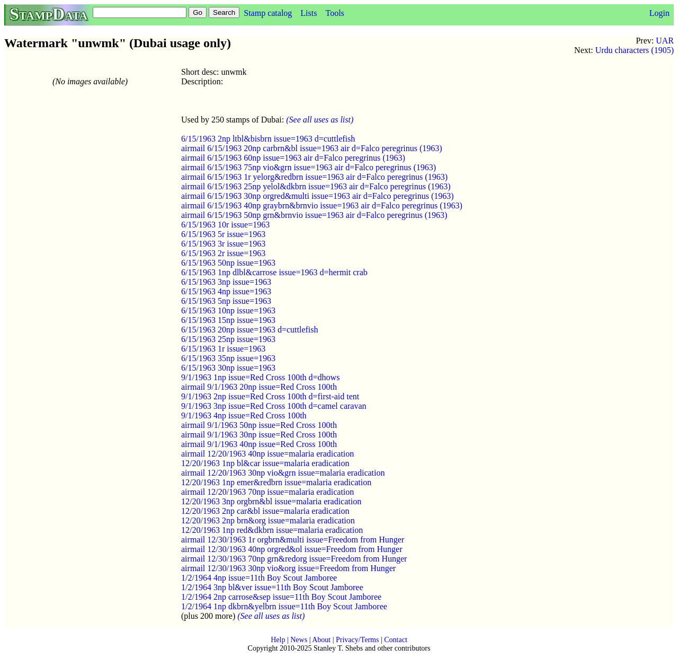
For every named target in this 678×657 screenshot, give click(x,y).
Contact (395, 640)
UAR (665, 40)
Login (659, 12)
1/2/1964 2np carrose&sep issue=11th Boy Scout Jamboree (281, 596)
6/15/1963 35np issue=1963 (228, 358)
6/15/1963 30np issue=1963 (228, 367)
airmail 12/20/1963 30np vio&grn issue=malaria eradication (283, 472)
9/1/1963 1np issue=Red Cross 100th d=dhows (260, 377)
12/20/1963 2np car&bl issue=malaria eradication (265, 510)
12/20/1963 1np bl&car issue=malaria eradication (265, 463)
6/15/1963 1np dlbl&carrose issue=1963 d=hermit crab (274, 272)
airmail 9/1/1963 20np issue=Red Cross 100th (259, 386)
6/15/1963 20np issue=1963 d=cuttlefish (249, 329)
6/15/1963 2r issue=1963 (223, 253)
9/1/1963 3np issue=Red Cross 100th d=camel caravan (274, 405)
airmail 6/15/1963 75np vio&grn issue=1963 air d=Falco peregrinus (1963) (308, 167)
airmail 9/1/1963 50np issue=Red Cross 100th (259, 425)
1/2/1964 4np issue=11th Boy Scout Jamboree (259, 577)
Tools (334, 12)
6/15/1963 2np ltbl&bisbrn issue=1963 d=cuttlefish (268, 138)
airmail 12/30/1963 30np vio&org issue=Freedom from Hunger (288, 568)
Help (278, 640)
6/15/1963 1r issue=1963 (223, 348)
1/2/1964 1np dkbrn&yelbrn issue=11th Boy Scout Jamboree (284, 606)
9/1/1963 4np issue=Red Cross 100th (244, 415)
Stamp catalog (268, 12)
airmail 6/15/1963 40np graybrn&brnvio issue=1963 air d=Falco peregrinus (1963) (321, 205)
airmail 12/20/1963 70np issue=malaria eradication (267, 491)
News (298, 640)
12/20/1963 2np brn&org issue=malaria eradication (268, 520)
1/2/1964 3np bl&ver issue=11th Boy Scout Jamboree (272, 587)
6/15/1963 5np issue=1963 (226, 300)
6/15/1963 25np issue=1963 (228, 339)
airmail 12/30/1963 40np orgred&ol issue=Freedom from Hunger (292, 549)
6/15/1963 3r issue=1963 (223, 243)
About (321, 640)
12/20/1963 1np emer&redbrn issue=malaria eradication (276, 482)
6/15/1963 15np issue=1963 (228, 320)
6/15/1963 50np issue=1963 (228, 262)
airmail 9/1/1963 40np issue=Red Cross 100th (259, 444)
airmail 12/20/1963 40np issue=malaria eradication (267, 453)
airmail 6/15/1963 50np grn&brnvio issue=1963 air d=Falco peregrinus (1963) (314, 215)
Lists (308, 12)
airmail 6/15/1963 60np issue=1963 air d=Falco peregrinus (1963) (293, 157)
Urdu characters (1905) (634, 50)
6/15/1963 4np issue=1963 (226, 291)
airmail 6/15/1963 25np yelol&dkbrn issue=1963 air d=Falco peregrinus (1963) (316, 186)
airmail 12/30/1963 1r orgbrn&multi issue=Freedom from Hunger (292, 539)
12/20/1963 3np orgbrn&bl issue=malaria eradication (271, 501)
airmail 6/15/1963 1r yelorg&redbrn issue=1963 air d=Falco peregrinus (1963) (314, 176)
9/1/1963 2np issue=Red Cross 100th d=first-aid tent (270, 396)
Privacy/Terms (357, 640)
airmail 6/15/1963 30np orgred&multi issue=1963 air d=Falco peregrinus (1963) (317, 195)
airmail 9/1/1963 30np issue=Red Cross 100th (259, 434)
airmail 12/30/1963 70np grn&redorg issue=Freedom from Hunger (294, 558)
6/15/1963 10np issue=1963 (228, 310)
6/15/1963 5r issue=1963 (223, 234)
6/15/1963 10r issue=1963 (225, 224)
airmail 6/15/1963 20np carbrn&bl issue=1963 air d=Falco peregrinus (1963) (311, 148)
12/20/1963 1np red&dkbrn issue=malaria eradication (272, 530)
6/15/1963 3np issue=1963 (226, 281)
